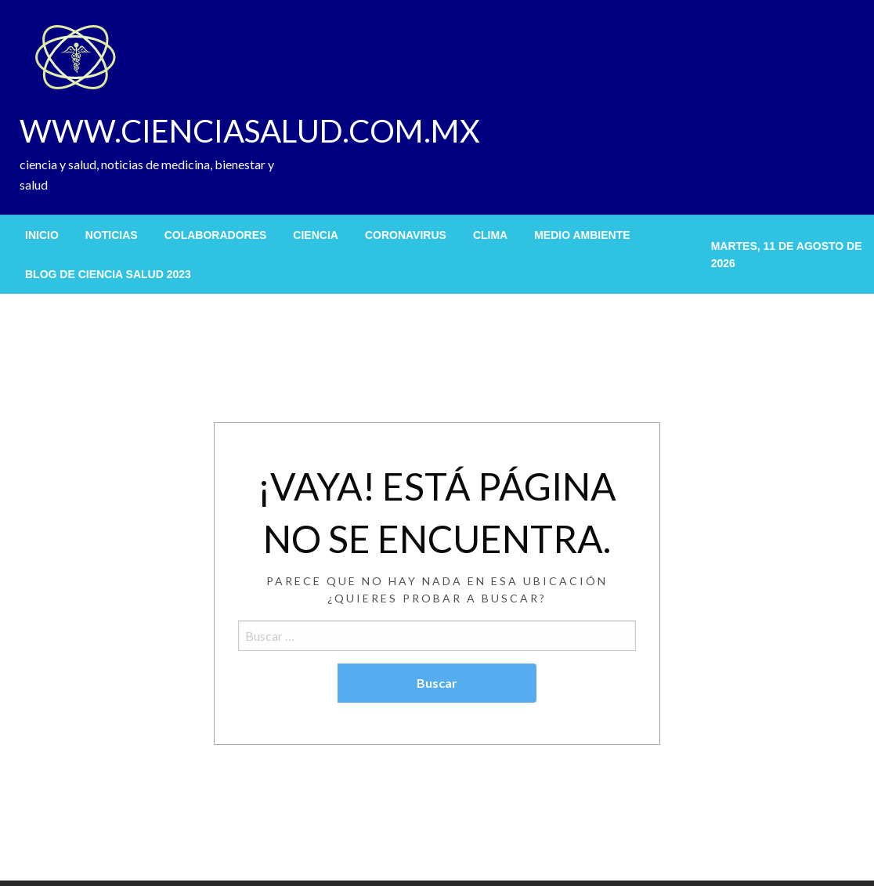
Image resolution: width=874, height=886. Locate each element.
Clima (490, 235)
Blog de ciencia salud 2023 (108, 274)
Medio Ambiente (582, 235)
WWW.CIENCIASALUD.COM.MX (250, 131)
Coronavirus (405, 235)
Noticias (111, 235)
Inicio (42, 235)
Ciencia (315, 235)
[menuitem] (42, 235)
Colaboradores (215, 235)
